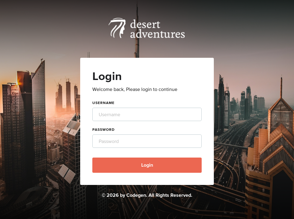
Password (103, 129)
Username (103, 103)
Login (147, 165)
